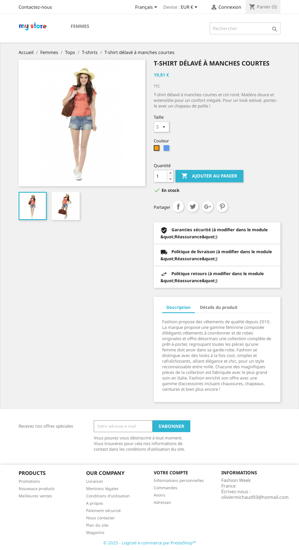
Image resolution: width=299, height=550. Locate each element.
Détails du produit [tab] (219, 307)
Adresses (162, 502)
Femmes (80, 26)
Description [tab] (178, 307)
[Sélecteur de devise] (190, 7)
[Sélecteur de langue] (147, 7)
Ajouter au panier (209, 176)
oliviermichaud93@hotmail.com (255, 497)
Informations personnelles (179, 480)
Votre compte (171, 473)
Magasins (95, 532)
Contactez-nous (35, 7)
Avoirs (159, 495)
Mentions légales (102, 488)
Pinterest (222, 206)
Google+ (207, 206)
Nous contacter (100, 517)
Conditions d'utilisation (108, 496)
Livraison (94, 481)
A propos (94, 503)
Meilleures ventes (35, 496)
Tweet (192, 206)
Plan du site (97, 525)
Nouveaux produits (37, 488)
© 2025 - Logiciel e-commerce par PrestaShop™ (149, 542)
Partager (178, 206)
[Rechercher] (245, 28)
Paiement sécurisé (103, 510)
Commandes (165, 487)
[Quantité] (160, 176)
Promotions (29, 481)
